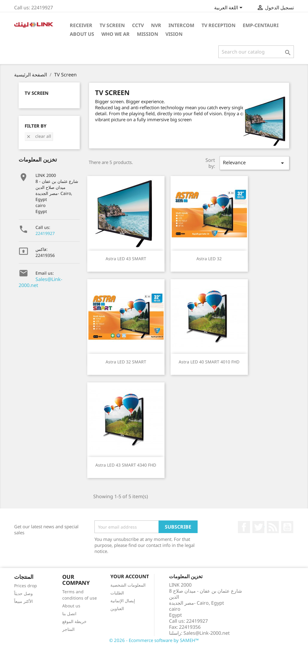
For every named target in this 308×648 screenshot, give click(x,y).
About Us (82, 34)
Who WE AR (115, 34)
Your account (129, 576)
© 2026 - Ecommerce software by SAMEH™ (154, 640)
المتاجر (68, 629)
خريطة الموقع (74, 621)
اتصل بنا (69, 613)
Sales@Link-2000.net (40, 282)
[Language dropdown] (229, 8)
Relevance (254, 163)
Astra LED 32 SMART (126, 362)
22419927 (45, 233)
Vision (174, 34)
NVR (156, 25)
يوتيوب (287, 527)
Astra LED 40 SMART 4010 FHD (209, 362)
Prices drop (25, 585)
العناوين (117, 608)
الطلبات (117, 593)
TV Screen (112, 25)
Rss (273, 527)
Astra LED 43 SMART (126, 258)
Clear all (38, 136)
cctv (138, 25)
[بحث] (256, 51)
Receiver (81, 25)
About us (71, 606)
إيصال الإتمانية (122, 600)
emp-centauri (261, 25)
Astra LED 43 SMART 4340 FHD (125, 465)
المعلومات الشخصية (128, 585)
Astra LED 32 (209, 258)
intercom (181, 25)
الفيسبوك (244, 527)
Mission (147, 34)
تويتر (258, 527)
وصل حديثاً (23, 593)
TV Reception (219, 25)
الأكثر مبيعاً (23, 601)
